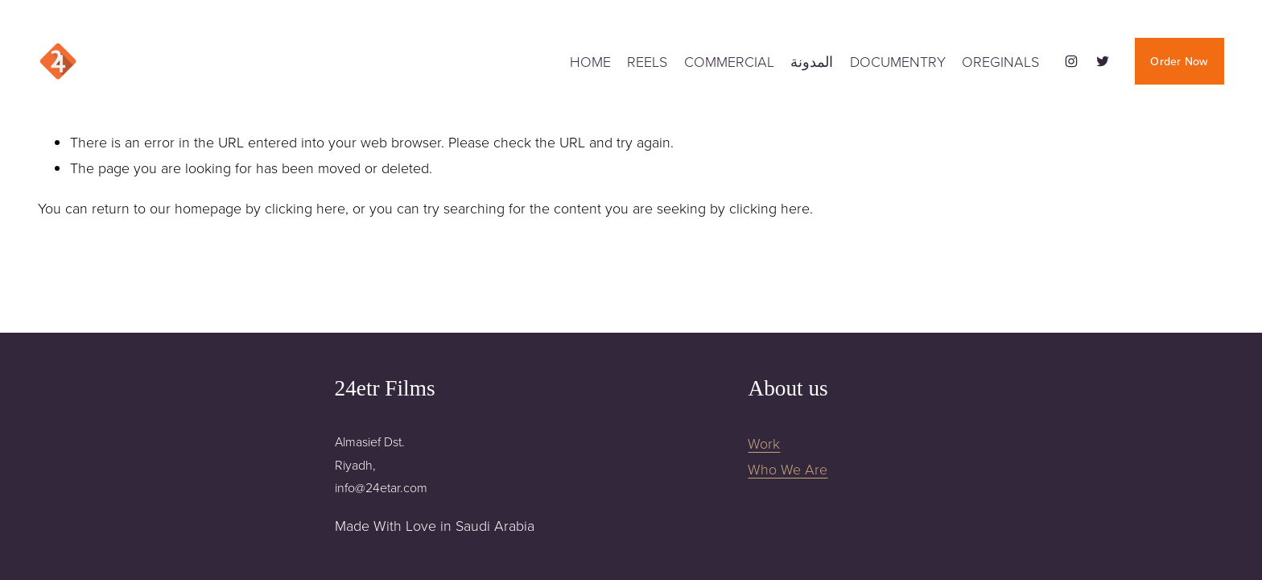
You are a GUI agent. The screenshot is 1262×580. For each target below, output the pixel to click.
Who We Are (787, 468)
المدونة (811, 61)
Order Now (1179, 61)
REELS (647, 61)
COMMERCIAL (729, 61)
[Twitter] (1102, 61)
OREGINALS (1000, 61)
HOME (590, 61)
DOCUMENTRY (898, 61)
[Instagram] (1071, 61)
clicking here (305, 208)
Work (764, 443)
